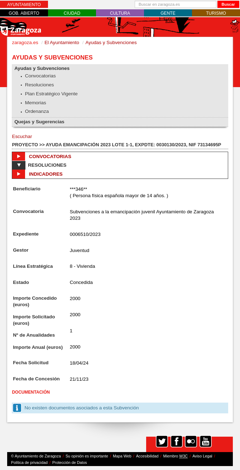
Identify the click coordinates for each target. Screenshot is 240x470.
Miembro (175, 456)
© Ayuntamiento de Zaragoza (36, 456)
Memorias (35, 102)
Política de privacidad (29, 462)
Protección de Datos (69, 462)
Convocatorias (40, 76)
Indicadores (37, 174)
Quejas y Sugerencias (39, 121)
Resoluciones (39, 84)
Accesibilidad (147, 456)
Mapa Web (122, 456)
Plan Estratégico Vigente (51, 93)
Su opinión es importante (87, 456)
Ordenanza (37, 111)
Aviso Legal (202, 456)
